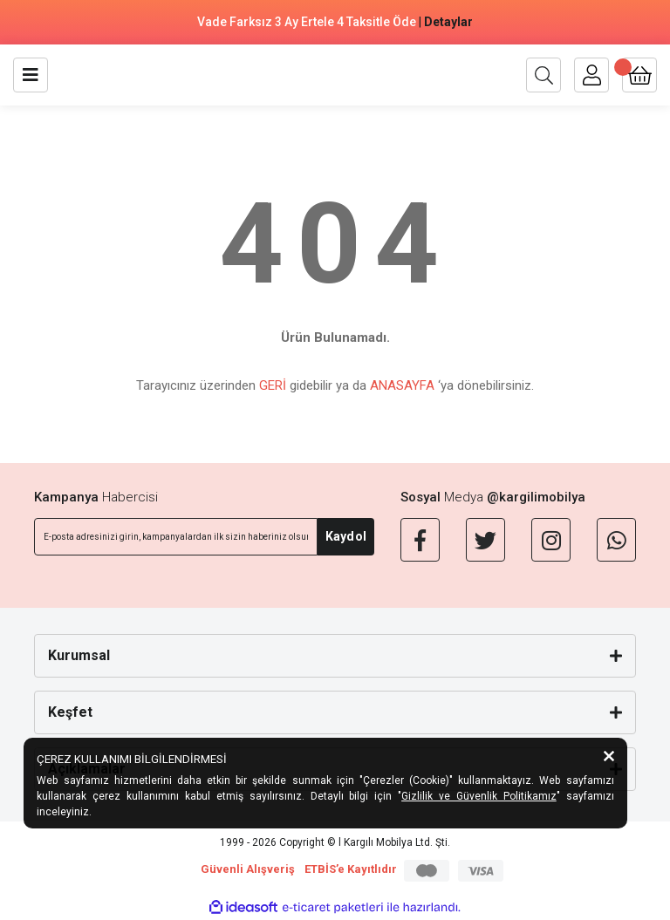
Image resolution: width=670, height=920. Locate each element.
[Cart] (639, 75)
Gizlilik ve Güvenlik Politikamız (479, 796)
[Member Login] (591, 75)
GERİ (272, 385)
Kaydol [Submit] (345, 536)
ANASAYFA (402, 385)
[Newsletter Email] (176, 536)
